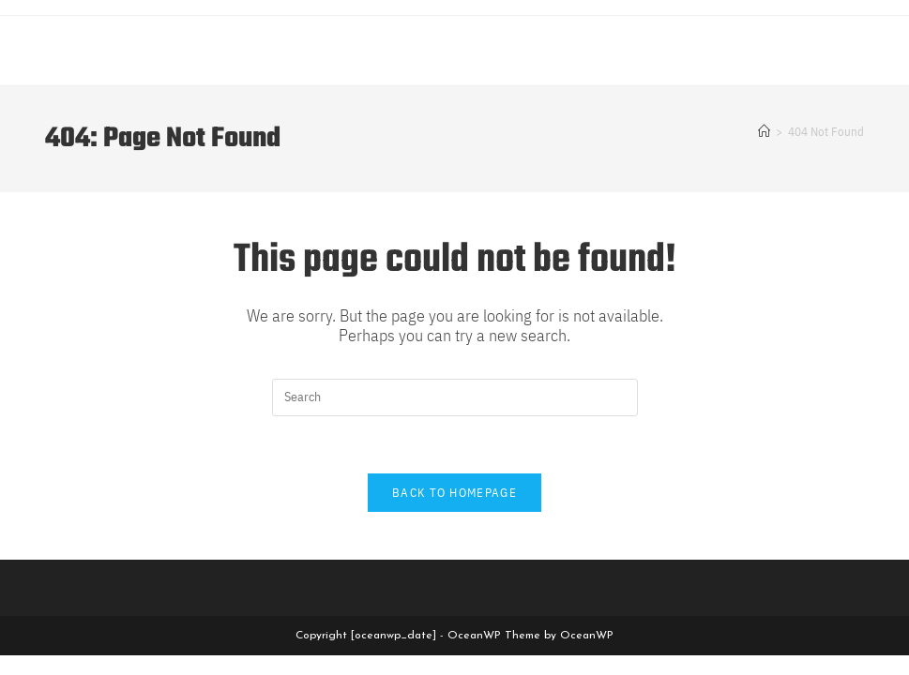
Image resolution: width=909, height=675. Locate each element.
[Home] (764, 132)
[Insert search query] (455, 397)
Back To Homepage (454, 493)
